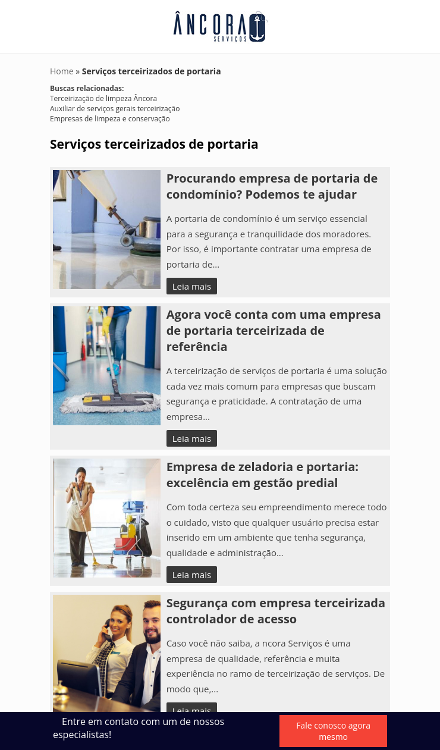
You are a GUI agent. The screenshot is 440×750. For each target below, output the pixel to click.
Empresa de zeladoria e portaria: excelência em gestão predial (262, 475)
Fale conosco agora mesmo (333, 731)
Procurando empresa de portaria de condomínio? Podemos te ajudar (272, 186)
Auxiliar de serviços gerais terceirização (115, 108)
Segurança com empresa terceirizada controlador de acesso (275, 611)
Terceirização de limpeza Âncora (103, 98)
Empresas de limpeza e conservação (110, 119)
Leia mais (191, 286)
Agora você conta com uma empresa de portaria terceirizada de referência (273, 330)
